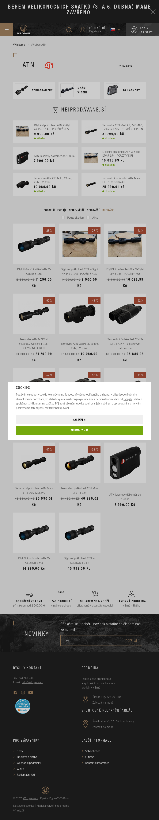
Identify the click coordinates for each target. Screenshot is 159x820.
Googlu (128, 399)
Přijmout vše (79, 430)
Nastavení (80, 419)
